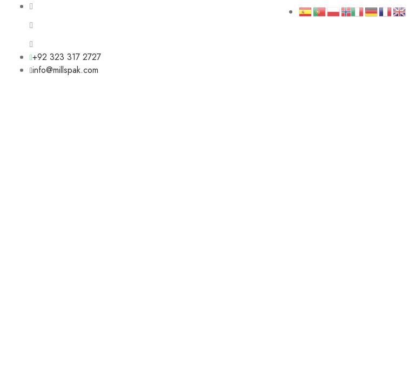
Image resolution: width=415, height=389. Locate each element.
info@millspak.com (64, 70)
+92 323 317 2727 (65, 57)
